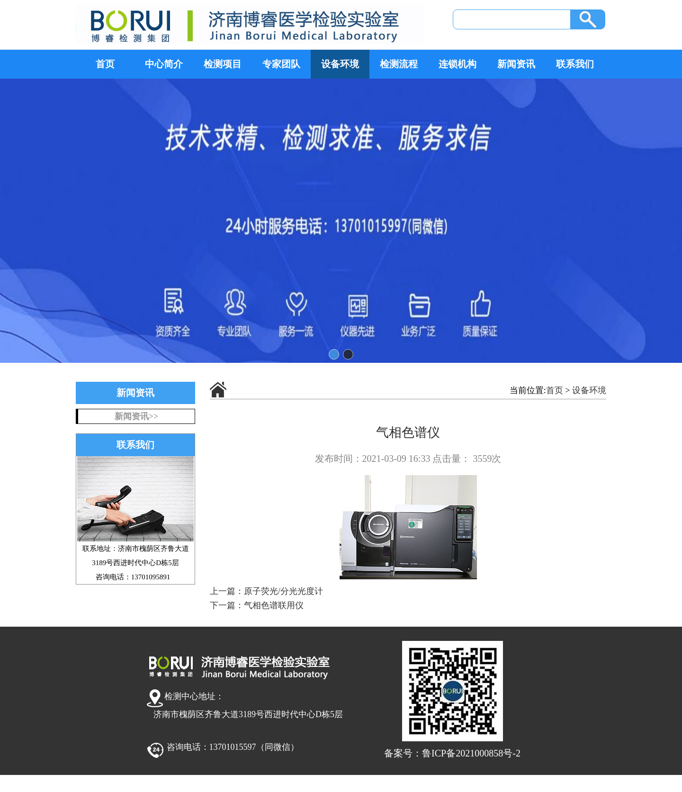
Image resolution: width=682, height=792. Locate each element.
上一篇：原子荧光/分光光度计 (266, 591)
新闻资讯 (516, 64)
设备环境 (340, 64)
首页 (105, 64)
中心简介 (164, 64)
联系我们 (575, 64)
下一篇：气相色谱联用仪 (257, 605)
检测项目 (223, 64)
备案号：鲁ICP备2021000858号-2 (452, 753)
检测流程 (399, 64)
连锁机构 (457, 64)
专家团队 (281, 64)
